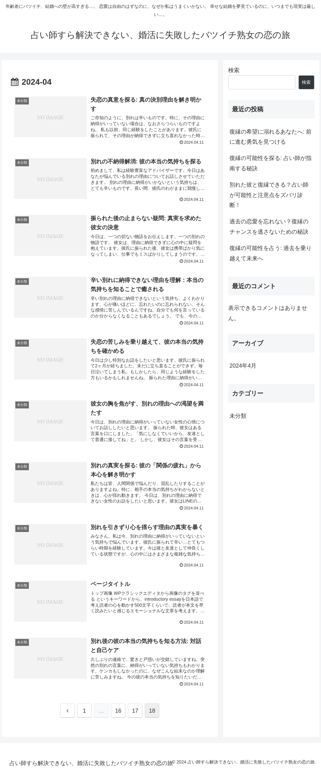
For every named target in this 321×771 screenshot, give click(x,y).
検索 (233, 70)
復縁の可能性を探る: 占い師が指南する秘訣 (270, 163)
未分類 (237, 416)
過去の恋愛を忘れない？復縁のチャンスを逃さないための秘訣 (268, 226)
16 (118, 711)
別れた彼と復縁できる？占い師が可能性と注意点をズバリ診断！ (268, 195)
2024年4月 (242, 366)
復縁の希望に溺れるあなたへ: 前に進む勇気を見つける (270, 137)
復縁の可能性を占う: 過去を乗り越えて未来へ (270, 253)
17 (135, 711)
